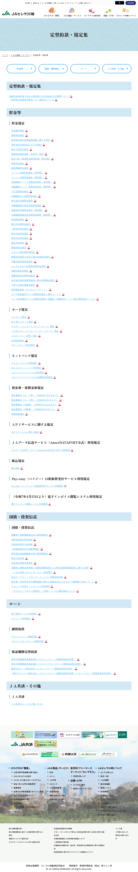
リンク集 (119, 828)
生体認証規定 (19, 340)
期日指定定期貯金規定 (23, 200)
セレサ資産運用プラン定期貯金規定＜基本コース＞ (37, 294)
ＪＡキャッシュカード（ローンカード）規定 (34, 326)
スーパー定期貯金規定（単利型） (29, 172)
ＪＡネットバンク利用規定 (26, 363)
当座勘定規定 (19, 130)
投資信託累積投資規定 (23, 563)
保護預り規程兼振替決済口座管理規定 (31, 534)
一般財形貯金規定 (21, 228)
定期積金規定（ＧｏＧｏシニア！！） (31, 289)
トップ (5, 55)
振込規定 (17, 468)
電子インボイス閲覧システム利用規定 (31, 504)
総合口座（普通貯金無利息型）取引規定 (32, 158)
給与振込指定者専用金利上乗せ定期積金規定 (34, 280)
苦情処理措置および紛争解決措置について (69, 838)
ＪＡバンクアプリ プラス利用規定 (29, 372)
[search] (102, 3)
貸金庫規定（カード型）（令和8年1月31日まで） (37, 395)
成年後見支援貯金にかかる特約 (28, 144)
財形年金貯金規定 (21, 233)
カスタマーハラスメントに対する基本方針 (24, 842)
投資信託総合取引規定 (23, 539)
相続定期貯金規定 (21, 270)
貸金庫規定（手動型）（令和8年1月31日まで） (36, 404)
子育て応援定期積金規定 (24, 285)
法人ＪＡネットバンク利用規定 (27, 367)
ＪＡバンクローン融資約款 (26, 636)
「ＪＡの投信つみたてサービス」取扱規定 (33, 572)
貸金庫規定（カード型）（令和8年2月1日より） (36, 400)
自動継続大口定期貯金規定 (26, 196)
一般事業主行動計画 (61, 842)
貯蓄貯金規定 (19, 163)
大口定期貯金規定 (21, 191)
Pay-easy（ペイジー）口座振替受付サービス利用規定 (38, 485)
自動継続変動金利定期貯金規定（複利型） (33, 214)
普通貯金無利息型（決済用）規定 (29, 154)
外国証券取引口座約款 (23, 544)
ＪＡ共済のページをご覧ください (27, 703)
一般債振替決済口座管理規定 (27, 549)
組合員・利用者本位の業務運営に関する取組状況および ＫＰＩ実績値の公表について (54, 581)
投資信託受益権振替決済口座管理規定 (31, 553)
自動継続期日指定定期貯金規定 (28, 205)
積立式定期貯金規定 (22, 224)
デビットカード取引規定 (24, 345)
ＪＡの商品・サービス (20, 55)
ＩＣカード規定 (20, 317)
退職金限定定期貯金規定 (24, 275)
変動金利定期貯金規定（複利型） (29, 210)
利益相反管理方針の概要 (63, 828)
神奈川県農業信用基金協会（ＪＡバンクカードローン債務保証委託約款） (48, 663)
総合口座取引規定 (21, 149)
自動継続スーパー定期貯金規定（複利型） (33, 186)
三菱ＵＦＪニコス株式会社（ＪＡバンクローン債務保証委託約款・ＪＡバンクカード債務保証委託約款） (63, 673)
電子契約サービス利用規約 (26, 613)
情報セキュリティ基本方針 (18, 838)
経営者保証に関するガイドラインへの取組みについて (73, 852)
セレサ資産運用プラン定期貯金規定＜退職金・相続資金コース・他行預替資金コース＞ (55, 299)
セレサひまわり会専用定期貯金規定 (30, 266)
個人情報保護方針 (15, 828)
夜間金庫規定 (19, 414)
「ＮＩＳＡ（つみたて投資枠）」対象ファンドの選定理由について (45, 591)
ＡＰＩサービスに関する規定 (26, 432)
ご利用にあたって (122, 832)
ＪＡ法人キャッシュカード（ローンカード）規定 (36, 331)
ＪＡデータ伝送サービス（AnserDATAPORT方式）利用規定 (42, 450)
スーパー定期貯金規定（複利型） (29, 177)
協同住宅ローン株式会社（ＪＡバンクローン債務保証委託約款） (44, 668)
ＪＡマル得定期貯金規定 (24, 252)
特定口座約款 (19, 558)
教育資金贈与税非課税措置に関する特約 (32, 140)
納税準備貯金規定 (21, 168)
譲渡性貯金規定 (20, 247)
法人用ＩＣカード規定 (23, 321)
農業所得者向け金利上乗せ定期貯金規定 (32, 256)
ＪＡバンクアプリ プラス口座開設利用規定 (33, 377)
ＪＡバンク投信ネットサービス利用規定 (32, 586)
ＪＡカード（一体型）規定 (26, 335)
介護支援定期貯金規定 (23, 261)
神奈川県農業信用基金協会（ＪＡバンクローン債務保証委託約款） (45, 659)
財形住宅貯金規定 (21, 238)
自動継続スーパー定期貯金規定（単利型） (33, 182)
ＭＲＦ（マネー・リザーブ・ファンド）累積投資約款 (38, 577)
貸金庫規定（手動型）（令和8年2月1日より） (35, 409)
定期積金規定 (19, 219)
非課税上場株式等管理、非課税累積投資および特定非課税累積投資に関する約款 (51, 567)
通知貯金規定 (19, 242)
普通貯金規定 (19, 135)
